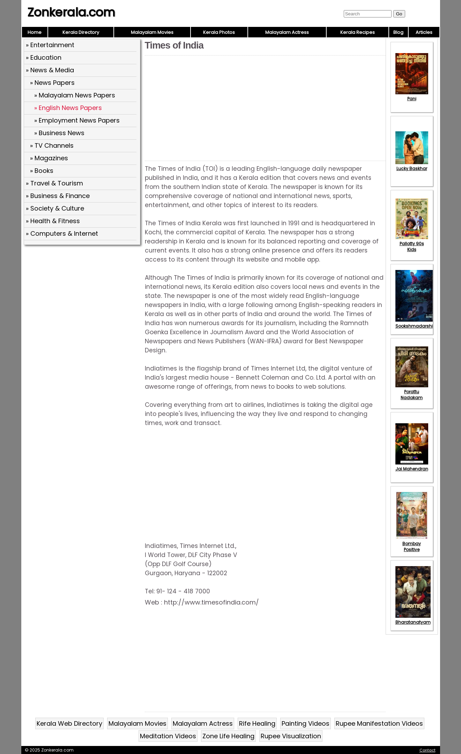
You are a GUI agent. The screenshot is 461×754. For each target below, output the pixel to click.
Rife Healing (257, 723)
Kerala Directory (80, 32)
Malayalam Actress (287, 32)
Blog (398, 32)
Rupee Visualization (291, 736)
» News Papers (52, 82)
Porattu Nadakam (411, 392)
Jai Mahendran (411, 466)
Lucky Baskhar (411, 165)
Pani (411, 96)
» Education (43, 57)
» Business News (59, 133)
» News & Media (50, 70)
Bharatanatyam (413, 619)
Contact (427, 750)
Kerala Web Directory (69, 723)
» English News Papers (68, 107)
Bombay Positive (411, 543)
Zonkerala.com (71, 12)
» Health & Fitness (53, 221)
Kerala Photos (219, 32)
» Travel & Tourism (54, 183)
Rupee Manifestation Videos (379, 723)
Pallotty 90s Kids (411, 243)
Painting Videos (305, 723)
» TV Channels (52, 145)
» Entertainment (50, 45)
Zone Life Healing (228, 736)
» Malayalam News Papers (74, 95)
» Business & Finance (58, 195)
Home (35, 32)
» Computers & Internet (62, 233)
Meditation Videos (168, 736)
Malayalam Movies (152, 32)
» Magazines (49, 158)
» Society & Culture (55, 208)
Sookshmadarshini (416, 323)
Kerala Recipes (357, 32)
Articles (424, 32)
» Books (41, 170)
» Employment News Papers (77, 120)
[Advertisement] (83, 298)
